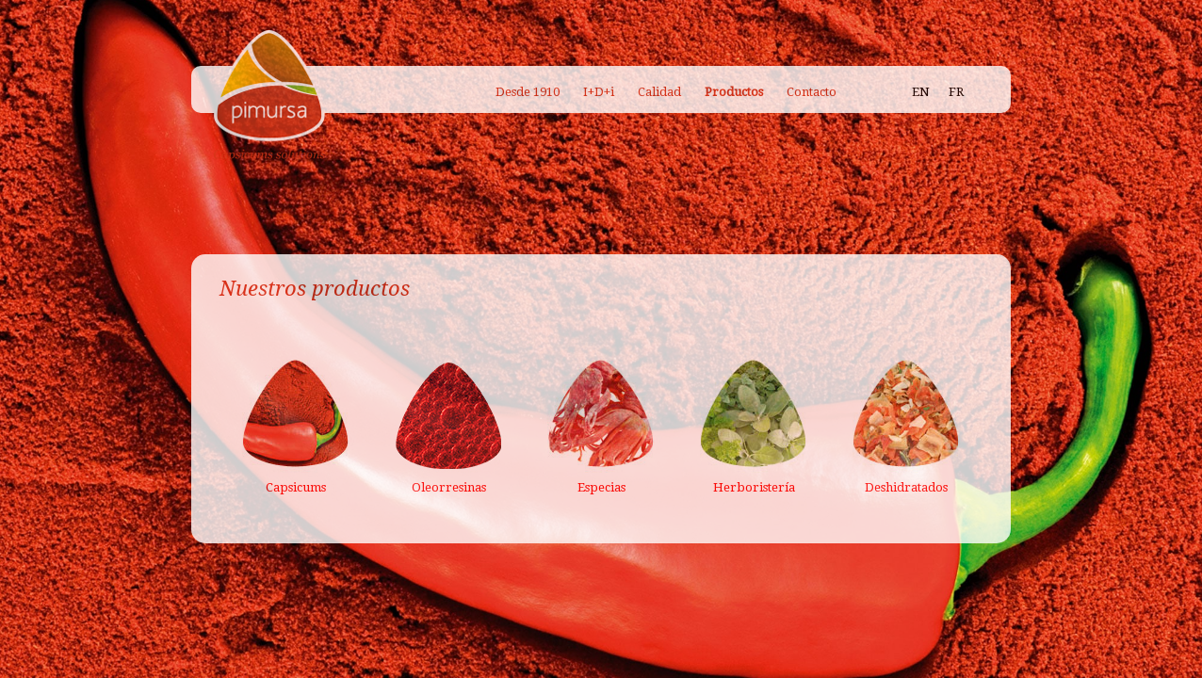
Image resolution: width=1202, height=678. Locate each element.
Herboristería (754, 487)
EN (921, 92)
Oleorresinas (449, 487)
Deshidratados (906, 487)
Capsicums (296, 487)
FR (956, 92)
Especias (601, 487)
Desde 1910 (527, 92)
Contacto (812, 92)
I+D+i (598, 92)
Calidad (659, 92)
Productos (734, 92)
